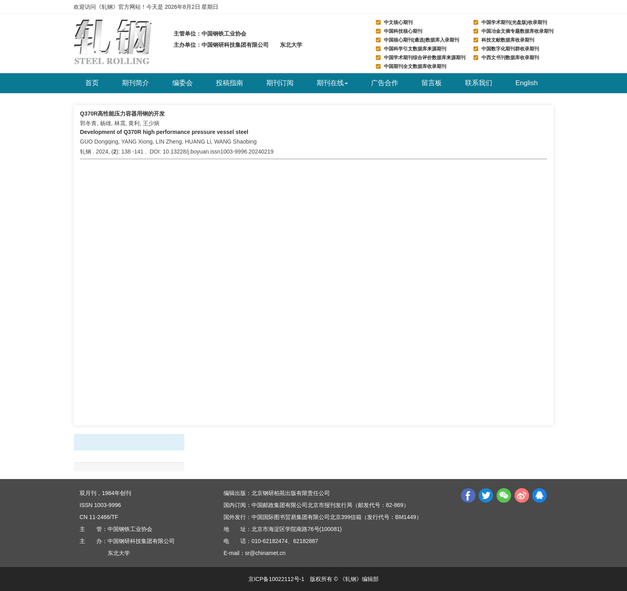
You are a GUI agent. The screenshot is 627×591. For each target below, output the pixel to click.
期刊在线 (332, 83)
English (526, 83)
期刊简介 (135, 83)
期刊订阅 (280, 83)
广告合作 (384, 83)
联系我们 (478, 83)
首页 (92, 83)
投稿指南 (229, 83)
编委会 (182, 83)
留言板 (431, 83)
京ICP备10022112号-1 (276, 579)
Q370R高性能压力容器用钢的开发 (122, 113)
